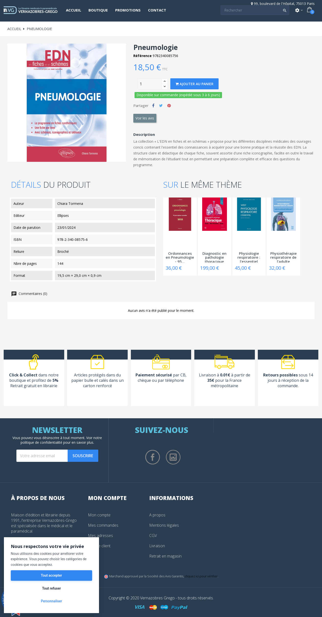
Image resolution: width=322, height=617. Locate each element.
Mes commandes (103, 525)
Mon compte (99, 515)
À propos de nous (38, 497)
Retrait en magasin (165, 556)
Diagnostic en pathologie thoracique (214, 257)
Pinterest (169, 105)
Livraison (157, 545)
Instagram (173, 457)
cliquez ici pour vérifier (201, 576)
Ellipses (63, 215)
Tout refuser (51, 588)
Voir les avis (145, 118)
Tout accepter (51, 575)
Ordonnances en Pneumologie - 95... (180, 257)
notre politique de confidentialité (61, 440)
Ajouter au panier (194, 83)
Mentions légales (164, 525)
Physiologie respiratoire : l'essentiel (248, 257)
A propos (157, 515)
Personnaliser (51, 601)
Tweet (161, 105)
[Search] (255, 10)
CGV (153, 535)
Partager (153, 105)
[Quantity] (149, 84)
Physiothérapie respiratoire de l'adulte (283, 257)
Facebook (152, 457)
